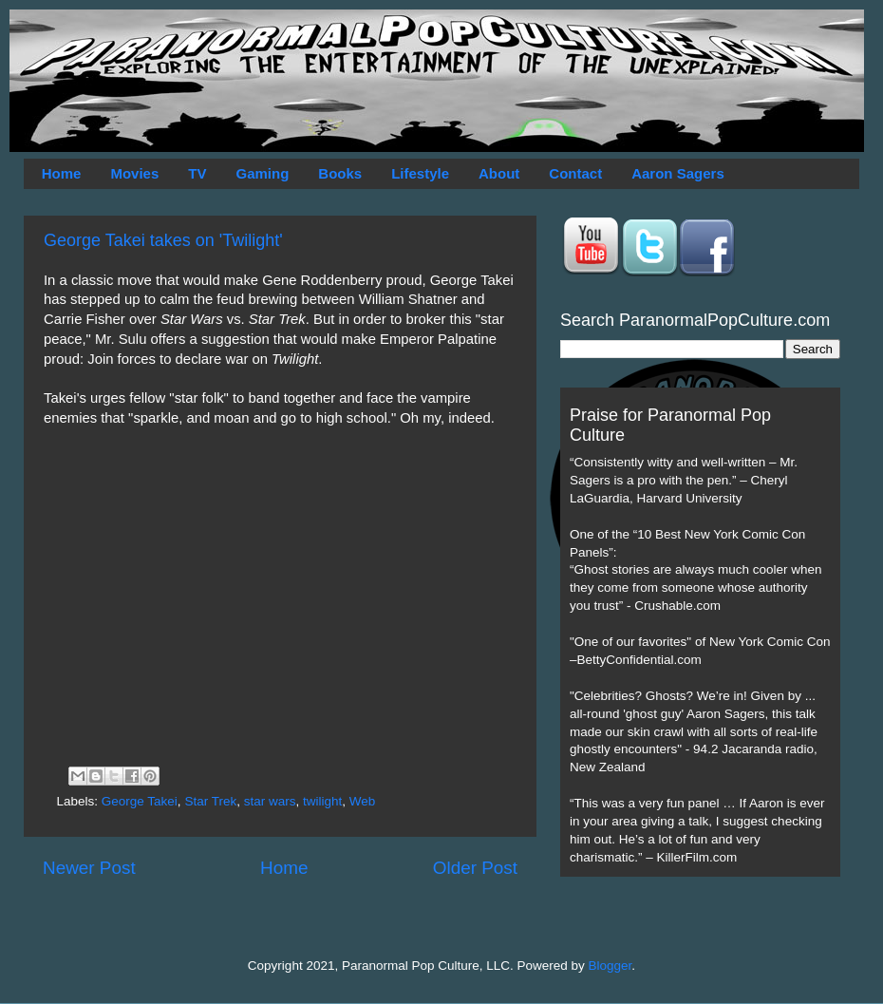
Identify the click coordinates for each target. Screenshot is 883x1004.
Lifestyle (420, 173)
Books (340, 173)
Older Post (475, 868)
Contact (575, 173)
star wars (270, 801)
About (499, 173)
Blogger (610, 965)
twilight (322, 801)
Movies (134, 173)
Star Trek (210, 801)
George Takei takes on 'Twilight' (163, 240)
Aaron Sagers (677, 173)
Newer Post (89, 868)
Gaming (262, 173)
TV (197, 173)
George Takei (140, 801)
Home (62, 173)
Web (362, 801)
